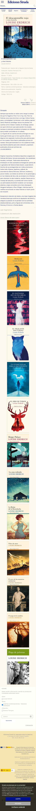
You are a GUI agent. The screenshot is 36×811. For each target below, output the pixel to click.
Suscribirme (9, 720)
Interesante (29, 725)
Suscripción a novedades (23, 10)
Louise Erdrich (6, 64)
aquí (8, 793)
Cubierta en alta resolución (10, 213)
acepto (18, 799)
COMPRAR (33, 102)
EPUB (5, 79)
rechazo (18, 803)
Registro (16, 10)
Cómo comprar (32, 10)
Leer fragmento (6, 210)
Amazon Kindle (12, 79)
